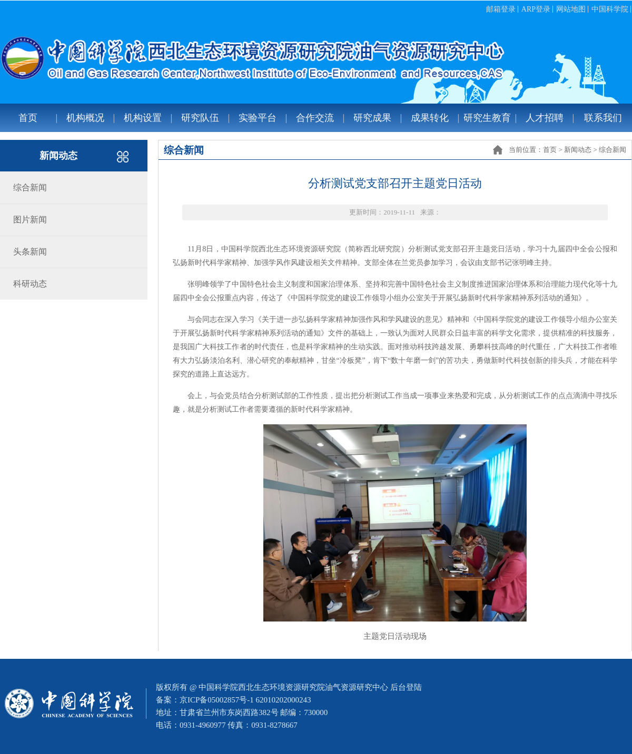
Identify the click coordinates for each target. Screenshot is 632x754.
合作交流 (315, 118)
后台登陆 (406, 687)
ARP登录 (535, 9)
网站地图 (571, 9)
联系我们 (603, 118)
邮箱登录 (501, 9)
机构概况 (85, 118)
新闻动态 (577, 150)
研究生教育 (487, 118)
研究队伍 (200, 118)
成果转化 (430, 118)
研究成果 (372, 118)
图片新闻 (30, 219)
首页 (27, 118)
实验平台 (257, 118)
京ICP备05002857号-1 (217, 700)
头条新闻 (30, 251)
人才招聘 (545, 118)
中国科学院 (609, 9)
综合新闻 (612, 150)
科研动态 (30, 283)
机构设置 (143, 118)
